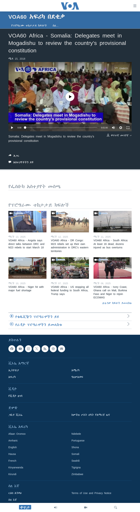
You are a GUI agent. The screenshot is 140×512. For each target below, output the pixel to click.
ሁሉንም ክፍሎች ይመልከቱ (117, 303)
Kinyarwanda (15, 467)
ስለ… (56, 25)
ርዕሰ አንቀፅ (15, 493)
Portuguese (78, 440)
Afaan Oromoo (17, 433)
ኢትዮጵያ (13, 370)
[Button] (14, 156)
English (12, 447)
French (12, 460)
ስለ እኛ (12, 499)
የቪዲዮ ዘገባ (15, 396)
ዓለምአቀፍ (77, 377)
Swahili (75, 460)
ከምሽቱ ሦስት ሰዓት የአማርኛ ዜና (90, 415)
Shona (75, 447)
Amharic (13, 440)
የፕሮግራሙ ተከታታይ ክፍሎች (29, 25)
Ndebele (76, 433)
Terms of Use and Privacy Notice (91, 493)
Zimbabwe (77, 474)
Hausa (12, 454)
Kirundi (12, 474)
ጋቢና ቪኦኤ (15, 415)
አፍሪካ (12, 377)
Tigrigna (76, 467)
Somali (75, 454)
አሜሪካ (75, 370)
